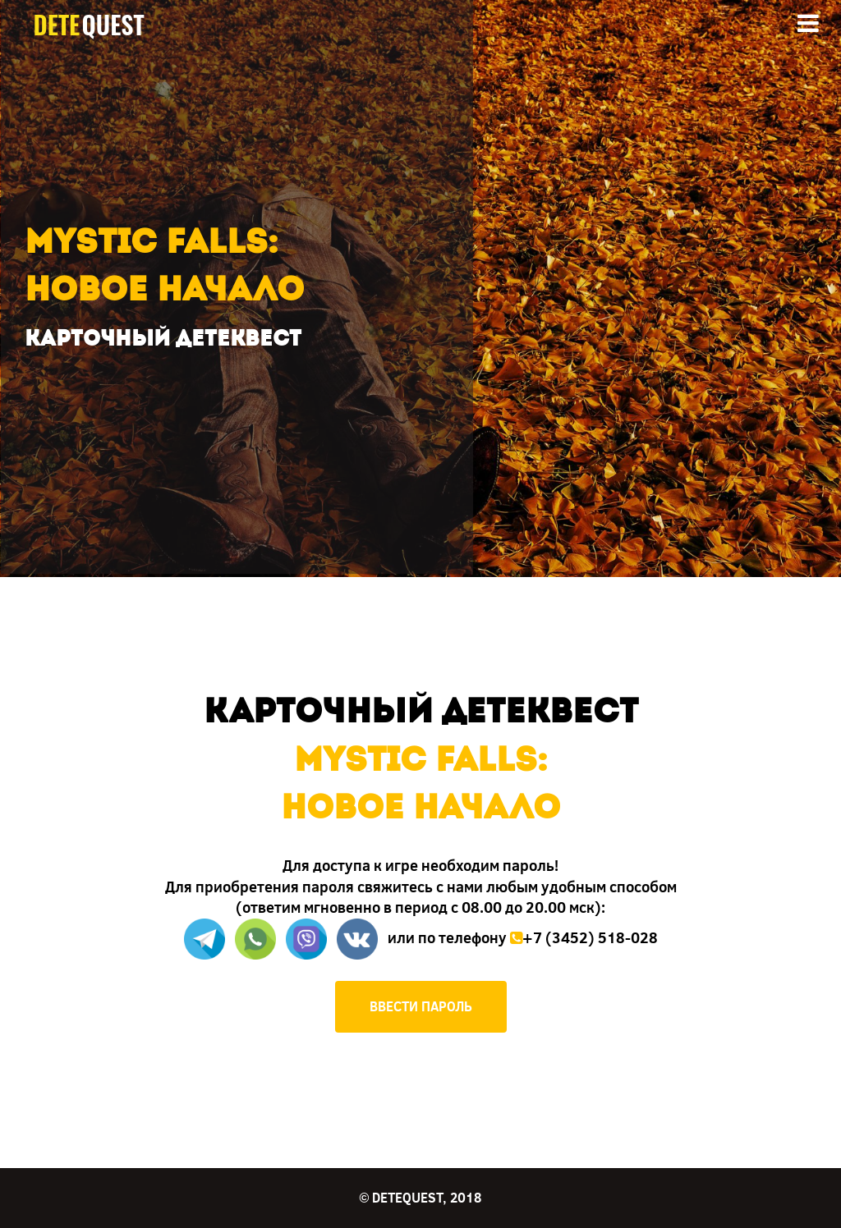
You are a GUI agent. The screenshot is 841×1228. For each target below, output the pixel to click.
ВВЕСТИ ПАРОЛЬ (421, 1006)
